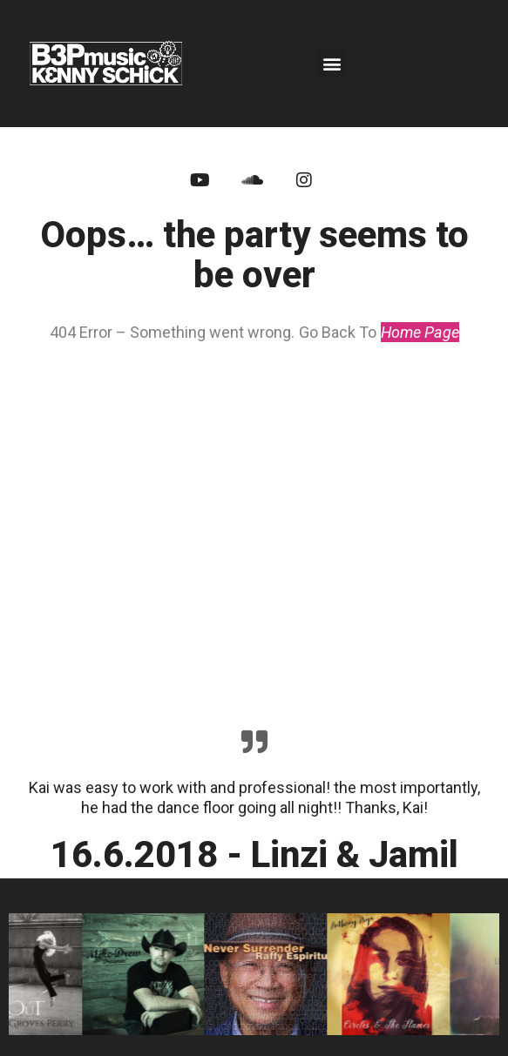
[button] (331, 63)
